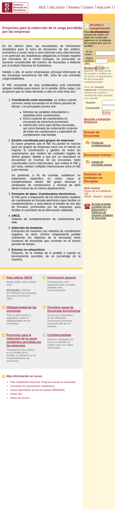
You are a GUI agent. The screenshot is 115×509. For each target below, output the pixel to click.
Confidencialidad (59, 335)
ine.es (38, 376)
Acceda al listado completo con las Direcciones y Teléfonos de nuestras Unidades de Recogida (102, 211)
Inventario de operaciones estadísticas (32, 386)
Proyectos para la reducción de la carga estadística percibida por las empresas (23, 340)
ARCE (42, 7)
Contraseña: (93, 107)
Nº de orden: (88, 53)
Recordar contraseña (97, 119)
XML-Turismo (57, 7)
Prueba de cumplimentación (101, 144)
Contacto (88, 7)
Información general (61, 277)
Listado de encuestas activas (101, 163)
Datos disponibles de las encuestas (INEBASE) (37, 390)
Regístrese (90, 68)
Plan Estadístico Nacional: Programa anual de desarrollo (42, 382)
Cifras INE (16, 394)
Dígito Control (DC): (89, 61)
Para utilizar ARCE (19, 277)
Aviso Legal (103, 7)
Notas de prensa (19, 397)
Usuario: (91, 102)
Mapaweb (74, 7)
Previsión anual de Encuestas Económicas (63, 309)
